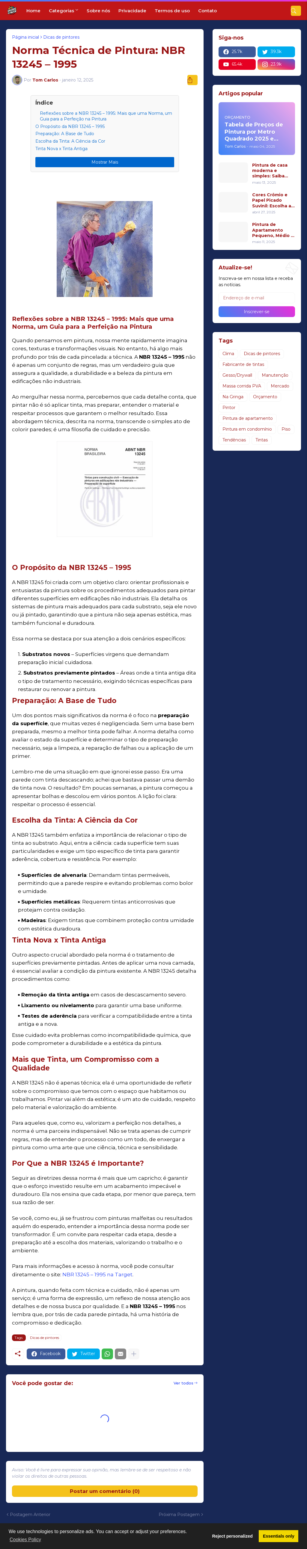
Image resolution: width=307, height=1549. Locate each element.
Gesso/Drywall (237, 375)
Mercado (280, 386)
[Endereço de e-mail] (257, 297)
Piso (286, 429)
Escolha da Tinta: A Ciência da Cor (70, 141)
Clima (228, 353)
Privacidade (132, 10)
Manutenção (275, 375)
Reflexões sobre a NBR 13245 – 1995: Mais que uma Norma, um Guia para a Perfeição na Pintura (106, 116)
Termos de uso (172, 10)
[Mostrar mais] (133, 1354)
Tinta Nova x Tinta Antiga (61, 148)
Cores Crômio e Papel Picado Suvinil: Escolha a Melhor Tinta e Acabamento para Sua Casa (272, 200)
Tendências (234, 440)
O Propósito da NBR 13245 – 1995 (70, 126)
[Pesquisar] (296, 11)
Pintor (228, 407)
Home (33, 10)
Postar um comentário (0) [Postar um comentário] (105, 1491)
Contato (207, 10)
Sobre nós (98, 10)
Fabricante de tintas (243, 364)
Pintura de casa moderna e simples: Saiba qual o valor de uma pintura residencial (270, 170)
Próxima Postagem (179, 1514)
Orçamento (265, 396)
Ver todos (183, 1383)
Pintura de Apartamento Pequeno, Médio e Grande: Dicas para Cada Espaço (273, 230)
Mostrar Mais (104, 162)
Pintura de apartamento (247, 418)
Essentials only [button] (278, 1536)
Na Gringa (232, 396)
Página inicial (25, 37)
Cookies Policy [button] (25, 1539)
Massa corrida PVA (241, 386)
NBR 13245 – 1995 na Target (97, 1274)
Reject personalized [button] (232, 1536)
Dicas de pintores (61, 37)
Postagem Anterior (30, 1514)
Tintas (261, 440)
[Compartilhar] (192, 80)
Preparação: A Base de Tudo (64, 133)
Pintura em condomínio (247, 429)
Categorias (61, 10)
